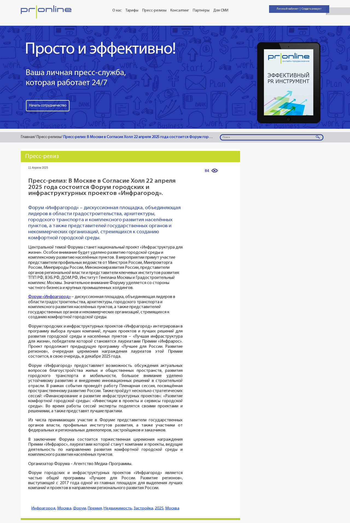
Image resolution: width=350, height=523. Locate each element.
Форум (79, 508)
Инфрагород (43, 508)
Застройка (143, 508)
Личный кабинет (288, 8)
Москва (64, 508)
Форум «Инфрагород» (49, 297)
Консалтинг (179, 10)
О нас (117, 10)
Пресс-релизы (154, 10)
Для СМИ (220, 10)
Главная (27, 137)
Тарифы (132, 10)
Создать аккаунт (312, 8)
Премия (95, 508)
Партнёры (201, 10)
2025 (159, 508)
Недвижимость (118, 508)
